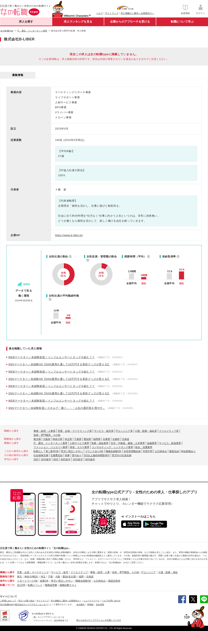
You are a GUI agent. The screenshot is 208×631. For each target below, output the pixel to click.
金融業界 (152, 443)
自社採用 (100, 604)
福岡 (81, 576)
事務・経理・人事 (100, 572)
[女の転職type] (6, 604)
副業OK (44, 581)
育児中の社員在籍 (121, 455)
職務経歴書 (51, 585)
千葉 (50, 576)
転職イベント (35, 585)
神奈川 (28, 576)
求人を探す (26, 21)
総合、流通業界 (143, 447)
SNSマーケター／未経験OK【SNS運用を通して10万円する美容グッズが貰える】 (59, 364)
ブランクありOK (94, 451)
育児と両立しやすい (72, 451)
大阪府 (46, 439)
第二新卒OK (52, 451)
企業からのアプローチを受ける (130, 21)
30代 (55, 459)
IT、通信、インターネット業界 (50, 443)
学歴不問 (148, 451)
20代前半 (78, 459)
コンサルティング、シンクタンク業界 (112, 447)
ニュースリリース (91, 601)
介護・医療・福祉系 (146, 431)
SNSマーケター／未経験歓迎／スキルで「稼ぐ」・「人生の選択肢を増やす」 (56, 408)
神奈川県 (57, 439)
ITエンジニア (148, 572)
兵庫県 (106, 439)
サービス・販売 (59, 572)
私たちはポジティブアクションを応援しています (98, 620)
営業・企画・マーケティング (33, 572)
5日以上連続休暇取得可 (97, 455)
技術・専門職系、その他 (47, 435)
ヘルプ (99, 13)
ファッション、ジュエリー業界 (51, 447)
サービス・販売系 (104, 431)
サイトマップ (111, 13)
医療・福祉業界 (99, 443)
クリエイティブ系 (169, 431)
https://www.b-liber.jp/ (69, 235)
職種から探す (7, 572)
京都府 (116, 439)
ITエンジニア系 (124, 431)
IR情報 (90, 604)
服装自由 (174, 451)
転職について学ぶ (182, 21)
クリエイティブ (79, 572)
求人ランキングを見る (78, 21)
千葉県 (77, 439)
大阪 (57, 576)
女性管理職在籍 (132, 451)
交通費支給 (56, 455)
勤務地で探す (7, 576)
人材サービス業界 (79, 443)
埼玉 (43, 576)
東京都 (37, 439)
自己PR (21, 585)
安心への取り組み (26, 601)
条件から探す (7, 581)
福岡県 (97, 439)
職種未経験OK (113, 451)
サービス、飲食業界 (170, 443)
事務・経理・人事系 (44, 431)
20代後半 (46, 459)
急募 (67, 455)
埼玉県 (68, 439)
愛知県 (87, 439)
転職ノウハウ (7, 585)
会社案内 (80, 604)
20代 (36, 459)
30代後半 (90, 459)
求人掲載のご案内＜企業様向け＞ (137, 13)
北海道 (125, 439)
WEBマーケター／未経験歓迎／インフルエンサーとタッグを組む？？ (51, 357)
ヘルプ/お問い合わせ (111, 601)
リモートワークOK (27, 581)
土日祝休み (161, 451)
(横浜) (35, 576)
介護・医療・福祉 (168, 572)
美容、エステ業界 (79, 447)
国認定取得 (114, 581)
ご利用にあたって (8, 601)
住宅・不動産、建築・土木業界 (128, 443)
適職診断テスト (68, 585)
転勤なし (38, 451)
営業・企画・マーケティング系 (75, 431)
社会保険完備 (41, 455)
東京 (19, 576)
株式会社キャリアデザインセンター (31, 604)
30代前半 (65, 459)
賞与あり (77, 455)
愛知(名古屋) (69, 576)
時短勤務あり (188, 451)
